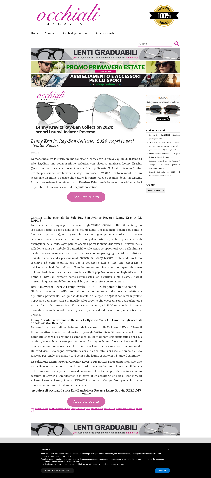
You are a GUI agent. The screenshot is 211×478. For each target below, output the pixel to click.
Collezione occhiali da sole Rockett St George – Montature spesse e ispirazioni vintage (164, 164)
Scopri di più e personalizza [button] (57, 471)
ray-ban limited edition (125, 409)
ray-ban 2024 (109, 409)
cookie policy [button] (65, 456)
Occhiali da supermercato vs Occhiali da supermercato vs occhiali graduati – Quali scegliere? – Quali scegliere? (164, 146)
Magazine (51, 33)
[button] (176, 43)
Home (35, 33)
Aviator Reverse (41, 409)
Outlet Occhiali (104, 33)
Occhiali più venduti (76, 33)
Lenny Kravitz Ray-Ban (80, 409)
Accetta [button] (162, 471)
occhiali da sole (97, 409)
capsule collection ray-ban (59, 409)
